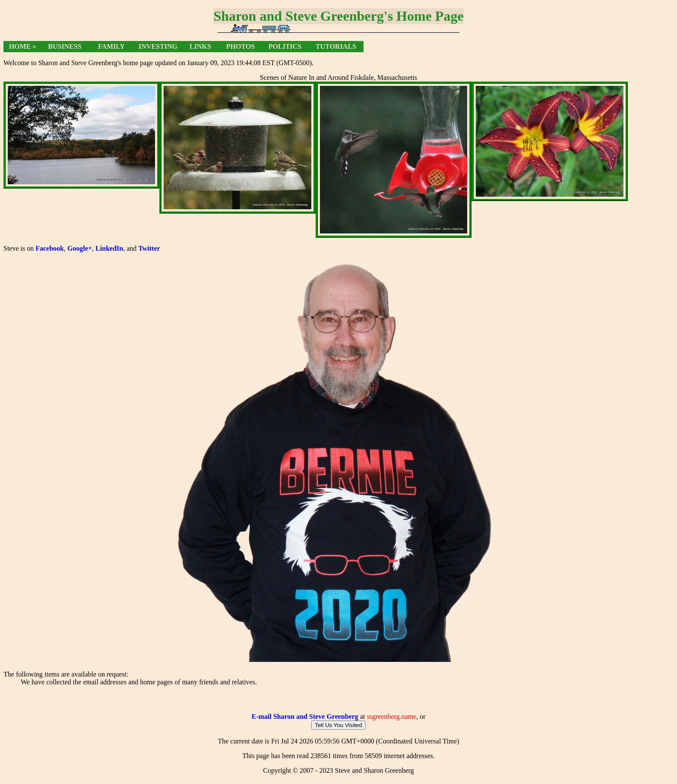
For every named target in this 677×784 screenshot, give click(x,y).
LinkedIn (109, 248)
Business (64, 46)
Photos (240, 46)
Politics (285, 46)
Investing (158, 46)
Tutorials (336, 46)
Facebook (49, 248)
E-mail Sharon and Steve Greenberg (304, 719)
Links (200, 46)
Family (111, 46)
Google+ (79, 248)
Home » (22, 46)
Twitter (149, 248)
